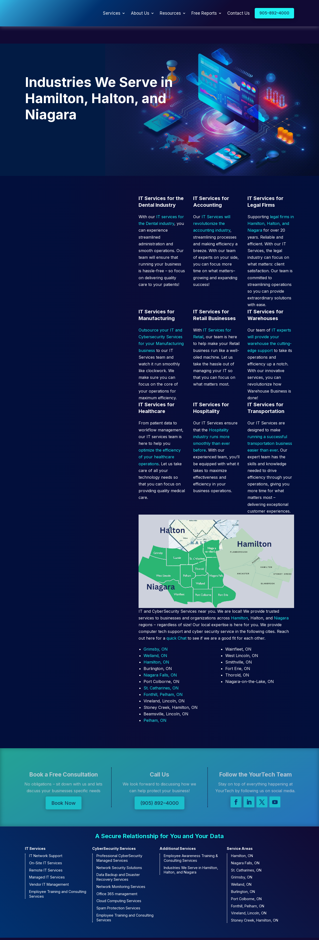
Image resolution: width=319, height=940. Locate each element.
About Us (140, 13)
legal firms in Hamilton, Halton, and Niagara (270, 206)
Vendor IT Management (49, 867)
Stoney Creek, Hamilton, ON (254, 903)
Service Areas (240, 831)
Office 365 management (116, 876)
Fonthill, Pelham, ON (163, 676)
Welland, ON (155, 638)
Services (111, 13)
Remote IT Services (46, 853)
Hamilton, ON (156, 644)
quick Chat (176, 620)
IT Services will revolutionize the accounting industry (211, 206)
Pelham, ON (155, 702)
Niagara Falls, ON (160, 657)
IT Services (35, 831)
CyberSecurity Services (114, 831)
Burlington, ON (243, 874)
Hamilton (239, 600)
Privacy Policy (212, 930)
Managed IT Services (47, 860)
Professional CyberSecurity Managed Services (119, 840)
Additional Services (178, 831)
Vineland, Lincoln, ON (248, 896)
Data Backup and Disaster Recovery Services (118, 859)
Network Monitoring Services (120, 869)
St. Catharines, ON (161, 670)
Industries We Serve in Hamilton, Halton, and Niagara (191, 852)
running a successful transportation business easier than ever (269, 426)
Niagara (281, 600)
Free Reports (204, 13)
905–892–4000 (274, 12)
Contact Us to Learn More (61, 122)
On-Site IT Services (45, 846)
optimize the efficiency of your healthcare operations (160, 439)
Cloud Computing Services (118, 883)
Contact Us (238, 13)
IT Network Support (45, 838)
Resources (170, 13)
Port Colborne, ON (246, 881)
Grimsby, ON (156, 631)
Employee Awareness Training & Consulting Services (191, 840)
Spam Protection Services (118, 891)
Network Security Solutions (119, 850)
